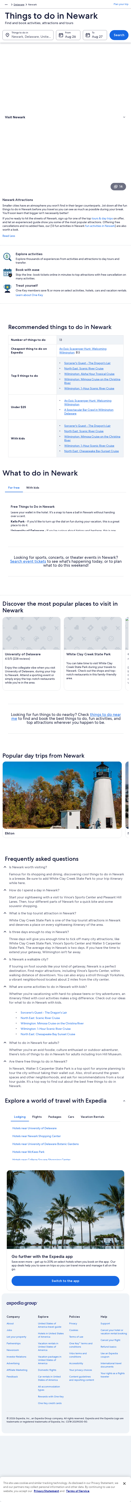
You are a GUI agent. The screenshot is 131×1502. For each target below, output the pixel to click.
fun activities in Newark (100, 241)
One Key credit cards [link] (50, 1469)
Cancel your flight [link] (110, 1406)
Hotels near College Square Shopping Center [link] (41, 1285)
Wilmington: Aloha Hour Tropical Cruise (89, 392)
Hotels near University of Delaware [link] (34, 1253)
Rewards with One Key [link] (51, 1463)
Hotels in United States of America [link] (51, 1401)
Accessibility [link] (76, 1430)
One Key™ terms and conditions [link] (81, 1411)
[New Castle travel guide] (98, 801)
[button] (65, 1226)
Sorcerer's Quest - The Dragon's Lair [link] (44, 1138)
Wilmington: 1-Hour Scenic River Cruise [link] (46, 1154)
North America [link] (10, 5)
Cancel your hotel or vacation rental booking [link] (114, 1398)
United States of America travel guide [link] (49, 1391)
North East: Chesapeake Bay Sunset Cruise (91, 469)
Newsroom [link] (13, 1416)
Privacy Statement (46, 1491)
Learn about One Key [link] (112, 311)
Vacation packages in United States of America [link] (49, 1427)
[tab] (14, 505)
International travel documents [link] (111, 1431)
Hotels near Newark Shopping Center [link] (36, 1261)
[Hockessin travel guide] (98, 941)
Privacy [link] (73, 1390)
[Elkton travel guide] (33, 801)
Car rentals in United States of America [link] (49, 1445)
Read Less (8, 251)
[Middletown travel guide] (33, 941)
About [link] (10, 1390)
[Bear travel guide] (98, 895)
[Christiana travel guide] (98, 848)
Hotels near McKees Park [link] (28, 1277)
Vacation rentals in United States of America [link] (48, 1413)
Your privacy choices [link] (80, 1436)
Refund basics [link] (108, 1413)
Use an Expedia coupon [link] (109, 1421)
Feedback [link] (12, 1443)
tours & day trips (102, 234)
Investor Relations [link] (16, 1423)
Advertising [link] (13, 1430)
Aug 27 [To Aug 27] (97, 39)
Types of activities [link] (16, 124)
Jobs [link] (9, 1396)
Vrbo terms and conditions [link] (78, 1421)
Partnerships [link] (13, 1410)
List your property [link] (16, 1403)
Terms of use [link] (76, 1403)
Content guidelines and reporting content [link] (81, 1445)
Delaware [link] (59, 5)
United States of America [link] (36, 5)
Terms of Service (77, 1491)
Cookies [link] (73, 1396)
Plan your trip (121, 5)
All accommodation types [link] (49, 1455)
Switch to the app (60, 1345)
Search (119, 37)
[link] (65, 133)
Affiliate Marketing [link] (17, 1436)
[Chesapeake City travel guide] (33, 848)
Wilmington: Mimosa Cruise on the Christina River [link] (52, 1148)
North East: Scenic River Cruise (84, 386)
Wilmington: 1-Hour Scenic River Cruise (89, 406)
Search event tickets (28, 579)
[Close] (124, 1483)
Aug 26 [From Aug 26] (70, 39)
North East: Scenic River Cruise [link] (40, 1143)
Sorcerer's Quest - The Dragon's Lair (87, 381)
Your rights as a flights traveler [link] (113, 1441)
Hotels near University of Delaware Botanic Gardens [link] (45, 1269)
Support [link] (105, 1390)
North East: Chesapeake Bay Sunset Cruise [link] (48, 1159)
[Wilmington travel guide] (33, 895)
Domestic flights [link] (47, 1436)
